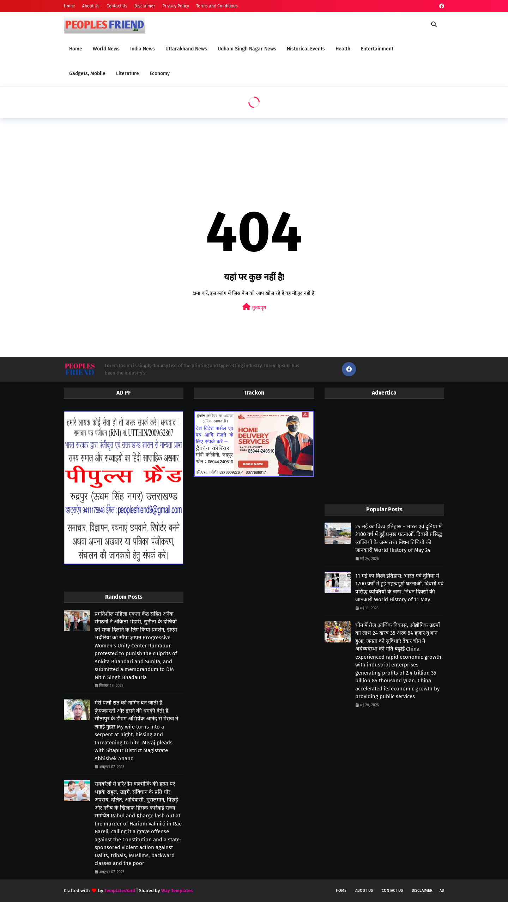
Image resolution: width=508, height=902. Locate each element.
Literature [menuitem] (127, 74)
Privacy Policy (175, 6)
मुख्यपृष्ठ (254, 307)
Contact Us (117, 6)
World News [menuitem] (106, 49)
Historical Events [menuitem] (306, 49)
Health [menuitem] (342, 49)
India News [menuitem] (142, 49)
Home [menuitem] (75, 49)
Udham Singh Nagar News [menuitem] (247, 49)
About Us (90, 6)
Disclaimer (144, 6)
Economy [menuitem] (160, 74)
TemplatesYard (119, 890)
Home (69, 6)
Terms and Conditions (217, 6)
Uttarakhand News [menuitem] (186, 49)
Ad (442, 890)
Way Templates (177, 890)
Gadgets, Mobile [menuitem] (87, 74)
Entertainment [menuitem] (377, 49)
